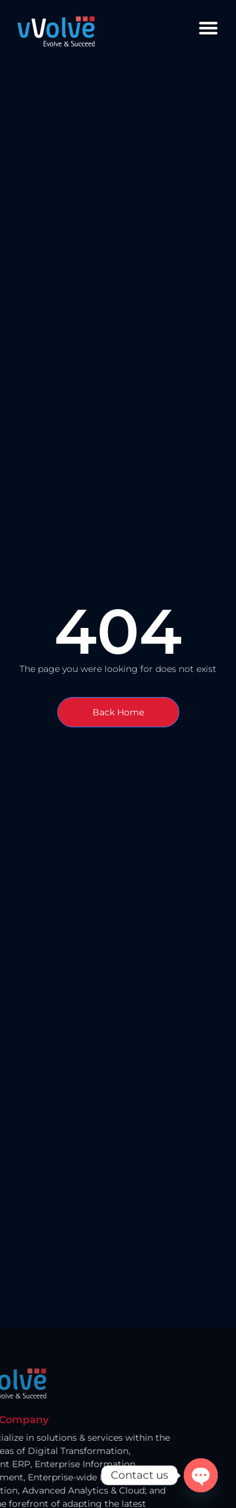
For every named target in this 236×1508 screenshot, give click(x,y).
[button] (208, 28)
